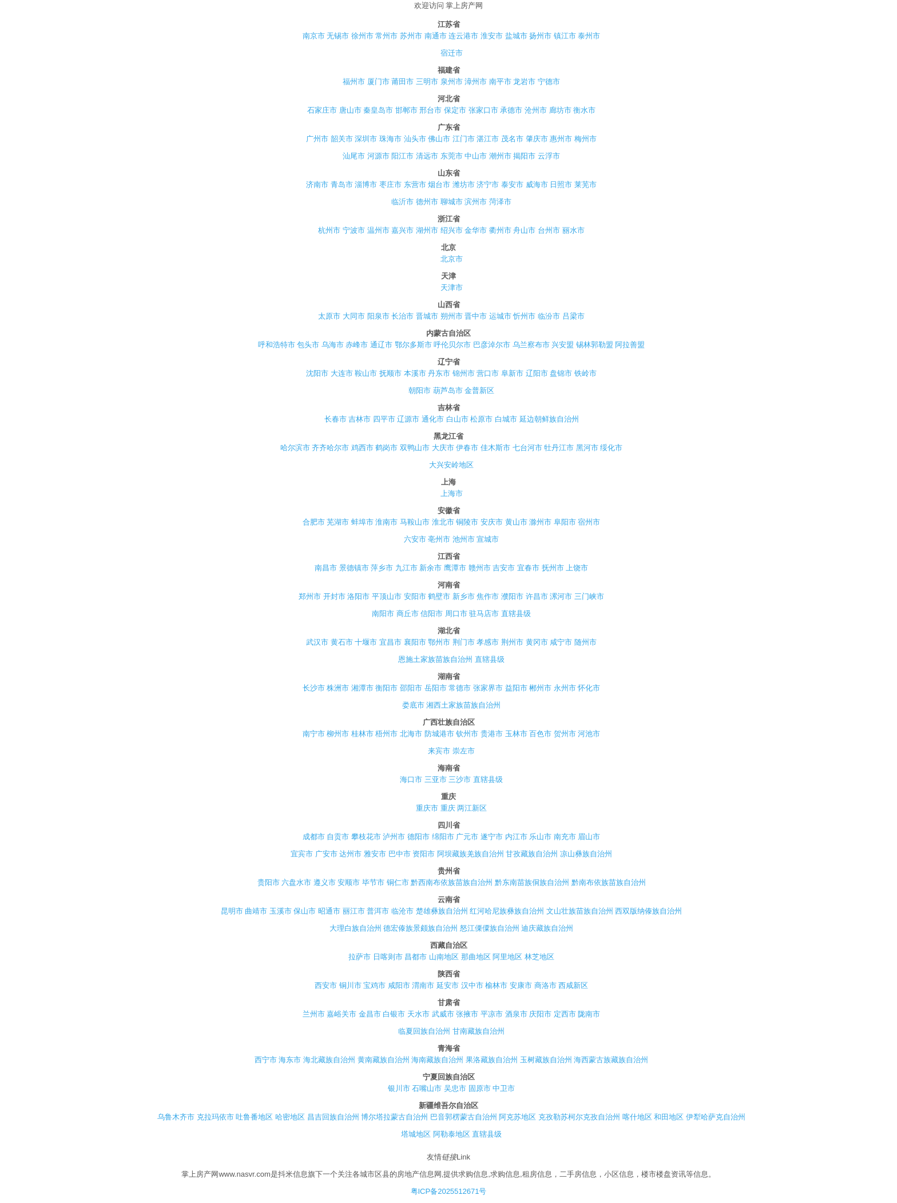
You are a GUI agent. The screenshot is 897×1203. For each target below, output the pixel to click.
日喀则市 (388, 956)
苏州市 (411, 35)
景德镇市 (354, 567)
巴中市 (399, 853)
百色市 (540, 733)
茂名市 (512, 138)
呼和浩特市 (276, 344)
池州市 (464, 539)
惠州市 (561, 138)
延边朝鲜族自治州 (549, 419)
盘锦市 (561, 373)
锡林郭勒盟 (594, 344)
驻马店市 (484, 613)
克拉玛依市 (215, 1117)
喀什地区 (637, 1117)
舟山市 (524, 230)
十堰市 (366, 642)
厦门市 (378, 81)
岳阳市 (435, 688)
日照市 (561, 184)
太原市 (329, 316)
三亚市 (435, 779)
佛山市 (439, 138)
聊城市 (451, 201)
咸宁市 (561, 642)
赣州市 (480, 567)
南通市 (435, 35)
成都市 (314, 836)
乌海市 (333, 344)
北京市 (451, 259)
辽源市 (408, 419)
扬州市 (540, 35)
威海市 (537, 184)
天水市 (418, 1014)
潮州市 (500, 156)
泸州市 (394, 836)
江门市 (464, 138)
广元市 (467, 836)
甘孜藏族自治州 (532, 853)
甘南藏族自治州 (479, 1031)
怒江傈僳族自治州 (489, 928)
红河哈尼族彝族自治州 (507, 911)
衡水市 (584, 110)
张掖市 (467, 1014)
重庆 (447, 808)
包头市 (308, 344)
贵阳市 (268, 882)
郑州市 (310, 596)
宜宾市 (302, 853)
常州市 (386, 35)
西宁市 (266, 1059)
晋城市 (427, 316)
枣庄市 (390, 184)
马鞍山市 (415, 522)
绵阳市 (443, 836)
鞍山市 (366, 373)
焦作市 (488, 596)
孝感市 (488, 642)
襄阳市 (415, 642)
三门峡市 (589, 596)
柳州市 (338, 733)
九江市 (406, 567)
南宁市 (314, 733)
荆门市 (464, 642)
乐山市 (540, 836)
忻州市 (524, 316)
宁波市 (354, 230)
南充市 (565, 836)
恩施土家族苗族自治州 (435, 659)
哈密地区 (290, 1117)
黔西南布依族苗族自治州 (452, 882)
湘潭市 (362, 688)
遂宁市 (492, 836)
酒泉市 (516, 1014)
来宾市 (439, 751)
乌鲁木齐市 (176, 1117)
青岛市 (342, 184)
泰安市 (512, 184)
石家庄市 (322, 110)
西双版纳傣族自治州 (648, 911)
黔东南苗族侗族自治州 (532, 882)
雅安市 (375, 853)
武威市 (443, 1014)
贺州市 (565, 733)
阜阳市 (565, 522)
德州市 (427, 201)
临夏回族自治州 (424, 1031)
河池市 (589, 733)
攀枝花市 (366, 836)
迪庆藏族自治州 (547, 928)
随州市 (585, 642)
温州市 (378, 230)
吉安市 (504, 567)
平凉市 (492, 1014)
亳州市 (439, 539)
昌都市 (415, 956)
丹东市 (439, 373)
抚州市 (553, 567)
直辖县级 (516, 613)
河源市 (378, 156)
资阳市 (423, 853)
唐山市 (350, 110)
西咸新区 (573, 985)
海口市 (411, 779)
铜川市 (350, 985)
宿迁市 (451, 53)
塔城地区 (416, 1134)
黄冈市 (537, 642)
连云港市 (463, 35)
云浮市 (549, 156)
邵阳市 (411, 688)
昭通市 (329, 911)
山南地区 (444, 956)
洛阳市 (358, 596)
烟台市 (439, 184)
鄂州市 (439, 642)
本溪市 (415, 373)
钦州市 (467, 733)
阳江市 (402, 156)
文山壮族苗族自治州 (579, 911)
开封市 (334, 596)
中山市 (476, 156)
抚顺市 (390, 373)
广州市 (317, 138)
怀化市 (589, 688)
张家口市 (483, 110)
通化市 (433, 419)
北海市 (411, 733)
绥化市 (611, 447)
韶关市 (342, 138)
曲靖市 (256, 911)
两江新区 (472, 808)
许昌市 (537, 596)
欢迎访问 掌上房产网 (448, 5)
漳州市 (476, 81)
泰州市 (589, 35)
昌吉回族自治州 (333, 1117)
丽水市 (573, 230)
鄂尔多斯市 (413, 344)
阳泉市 (378, 316)
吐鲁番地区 (254, 1117)
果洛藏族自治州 (492, 1059)
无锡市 (338, 35)
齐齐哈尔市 (330, 447)
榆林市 (496, 985)
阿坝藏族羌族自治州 (470, 853)
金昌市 (370, 1014)
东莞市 (451, 156)
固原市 (480, 1088)
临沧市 (402, 911)
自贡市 (338, 836)
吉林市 (359, 419)
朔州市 (451, 316)
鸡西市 (362, 447)
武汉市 (317, 642)
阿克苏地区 (517, 1117)
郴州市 (540, 688)
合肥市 (314, 522)
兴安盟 (562, 344)
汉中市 (472, 985)
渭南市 (423, 985)
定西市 (565, 1014)
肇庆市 (537, 138)
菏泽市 (500, 201)
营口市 (488, 373)
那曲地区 (476, 956)
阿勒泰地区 (451, 1134)
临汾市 (549, 316)
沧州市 (536, 110)
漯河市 (561, 596)
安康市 (521, 985)
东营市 (415, 184)
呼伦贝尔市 (452, 344)
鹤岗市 (386, 447)
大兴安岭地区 (451, 464)
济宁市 (488, 184)
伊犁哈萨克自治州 (715, 1117)
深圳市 (366, 138)
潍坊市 (464, 184)
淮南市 (386, 522)
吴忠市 (455, 1088)
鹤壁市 (439, 596)
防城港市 (439, 733)
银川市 (399, 1088)
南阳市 (383, 613)
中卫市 (504, 1088)
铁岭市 (585, 373)
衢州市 (500, 230)
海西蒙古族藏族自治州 (611, 1059)
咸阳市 (399, 985)
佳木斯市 (495, 447)
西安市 (326, 985)
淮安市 (492, 35)
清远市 (427, 156)
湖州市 (427, 230)
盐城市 (516, 35)
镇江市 (565, 35)
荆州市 (512, 642)
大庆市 (443, 447)
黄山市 (516, 522)
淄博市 (366, 184)
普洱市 (378, 911)
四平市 (384, 419)
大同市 (354, 316)
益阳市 (516, 688)
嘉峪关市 (341, 1014)
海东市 (290, 1059)
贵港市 (492, 733)
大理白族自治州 (356, 928)
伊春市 (467, 447)
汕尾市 (354, 156)
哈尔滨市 (295, 447)
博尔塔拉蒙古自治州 (394, 1117)
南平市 (500, 81)
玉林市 (516, 733)
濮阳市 (512, 596)
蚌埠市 (362, 522)
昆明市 (232, 911)
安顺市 (349, 882)
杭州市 (329, 230)
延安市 (447, 985)
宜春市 (528, 567)
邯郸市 (406, 110)
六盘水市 (296, 882)
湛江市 (488, 138)
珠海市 (390, 138)
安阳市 (415, 596)
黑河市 (587, 447)
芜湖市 (338, 522)
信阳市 (431, 613)
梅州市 (585, 138)
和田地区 (669, 1117)
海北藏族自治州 (329, 1059)
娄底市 (413, 705)
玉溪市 (280, 911)
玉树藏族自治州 (546, 1059)
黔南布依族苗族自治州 (608, 882)
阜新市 (512, 373)
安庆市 (492, 522)
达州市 (350, 853)
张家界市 (488, 688)
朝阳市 (419, 390)
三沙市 (460, 779)
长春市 (335, 419)
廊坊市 (560, 110)
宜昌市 (390, 642)
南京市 (314, 35)
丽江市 (354, 911)
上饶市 (577, 567)
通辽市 (381, 344)
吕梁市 (573, 316)
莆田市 (402, 81)
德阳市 (418, 836)
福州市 (354, 81)
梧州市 (386, 733)
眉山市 (589, 836)
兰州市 (314, 1014)
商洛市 (545, 985)
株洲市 (338, 688)
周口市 (456, 613)
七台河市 (527, 447)
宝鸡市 (374, 985)
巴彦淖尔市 (491, 344)
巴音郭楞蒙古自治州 (463, 1117)
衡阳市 (386, 688)
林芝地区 (539, 956)
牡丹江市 (559, 447)
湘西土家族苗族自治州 (463, 705)
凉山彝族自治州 (586, 853)
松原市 (481, 419)
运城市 (500, 316)
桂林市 (362, 733)
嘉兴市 (402, 230)
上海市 (451, 493)
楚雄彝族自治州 (442, 911)
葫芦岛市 (448, 390)
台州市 (549, 230)
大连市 (342, 373)
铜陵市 (467, 522)
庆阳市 (540, 1014)
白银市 (394, 1014)
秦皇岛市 (378, 110)
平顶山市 (387, 596)
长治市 (402, 316)
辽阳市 (537, 373)
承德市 (511, 110)
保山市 (304, 911)
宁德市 (549, 81)
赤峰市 (357, 344)
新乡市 (464, 596)
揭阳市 (524, 156)
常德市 (460, 688)
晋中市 (476, 316)
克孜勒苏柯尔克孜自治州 (579, 1117)
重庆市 (427, 808)
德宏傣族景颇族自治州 (420, 928)
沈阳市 (317, 373)
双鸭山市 (415, 447)
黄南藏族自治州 (384, 1059)
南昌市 (326, 567)
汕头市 (415, 138)
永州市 (565, 688)
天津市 (451, 287)
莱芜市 (585, 184)
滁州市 (540, 522)
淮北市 (443, 522)
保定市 (455, 110)
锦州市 (464, 373)
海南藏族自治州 (437, 1059)
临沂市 (402, 201)
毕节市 (373, 882)
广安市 (326, 853)
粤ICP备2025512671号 (449, 1191)
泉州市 (451, 81)
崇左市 (464, 751)
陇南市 (589, 1014)
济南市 (317, 184)
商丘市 (407, 613)
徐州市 (362, 35)
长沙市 (314, 688)
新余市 (430, 567)
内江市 (516, 836)
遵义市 (324, 882)
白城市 (506, 419)
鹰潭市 (455, 567)
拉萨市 (359, 956)
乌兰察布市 (531, 344)
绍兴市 (451, 230)
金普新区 (479, 390)
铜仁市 (398, 882)
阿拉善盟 (630, 344)
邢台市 (430, 110)
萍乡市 (382, 567)
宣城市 (488, 539)
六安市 (415, 539)
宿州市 (589, 522)
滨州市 (476, 201)
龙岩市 (524, 81)
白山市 (457, 419)
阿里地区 (507, 956)
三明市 (427, 81)
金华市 (476, 230)
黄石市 (342, 642)
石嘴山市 (427, 1088)
